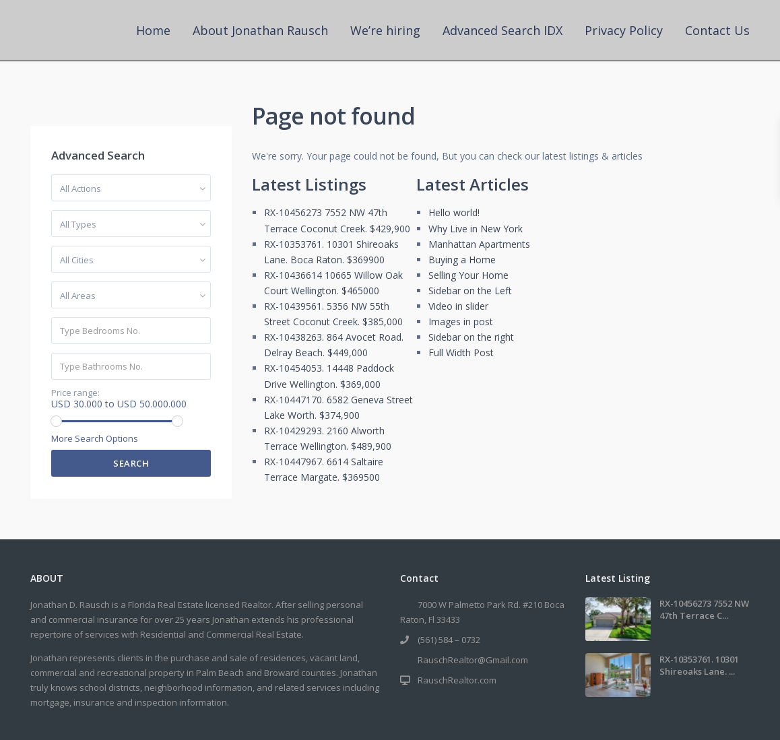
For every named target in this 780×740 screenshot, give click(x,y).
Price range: (75, 393)
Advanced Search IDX (502, 30)
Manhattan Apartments (479, 244)
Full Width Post (461, 352)
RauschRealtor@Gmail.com (473, 660)
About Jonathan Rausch (260, 30)
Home (153, 30)
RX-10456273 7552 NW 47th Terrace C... (704, 609)
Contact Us (717, 30)
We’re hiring (385, 30)
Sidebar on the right (471, 337)
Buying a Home (462, 259)
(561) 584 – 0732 (449, 640)
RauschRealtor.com (457, 680)
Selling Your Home (468, 275)
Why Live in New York (475, 228)
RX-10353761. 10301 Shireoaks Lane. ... (699, 665)
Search (131, 463)
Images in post (460, 321)
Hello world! (454, 212)
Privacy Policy (624, 30)
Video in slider (458, 306)
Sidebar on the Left (470, 290)
